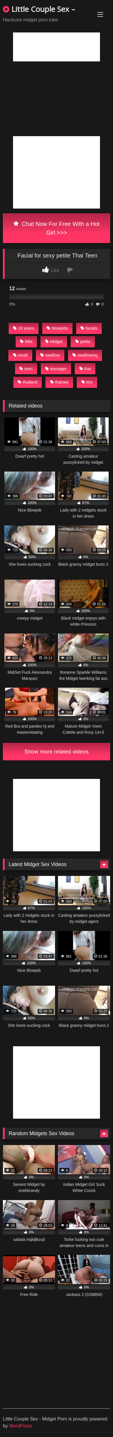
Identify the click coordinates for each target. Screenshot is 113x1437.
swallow (50, 355)
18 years (23, 328)
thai (85, 368)
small (20, 355)
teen (25, 368)
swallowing (85, 355)
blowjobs (57, 328)
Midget (54, 341)
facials (89, 328)
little (26, 341)
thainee (59, 382)
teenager (56, 368)
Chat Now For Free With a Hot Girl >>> (56, 228)
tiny (87, 382)
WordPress (20, 1425)
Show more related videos (56, 751)
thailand (27, 382)
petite (82, 341)
